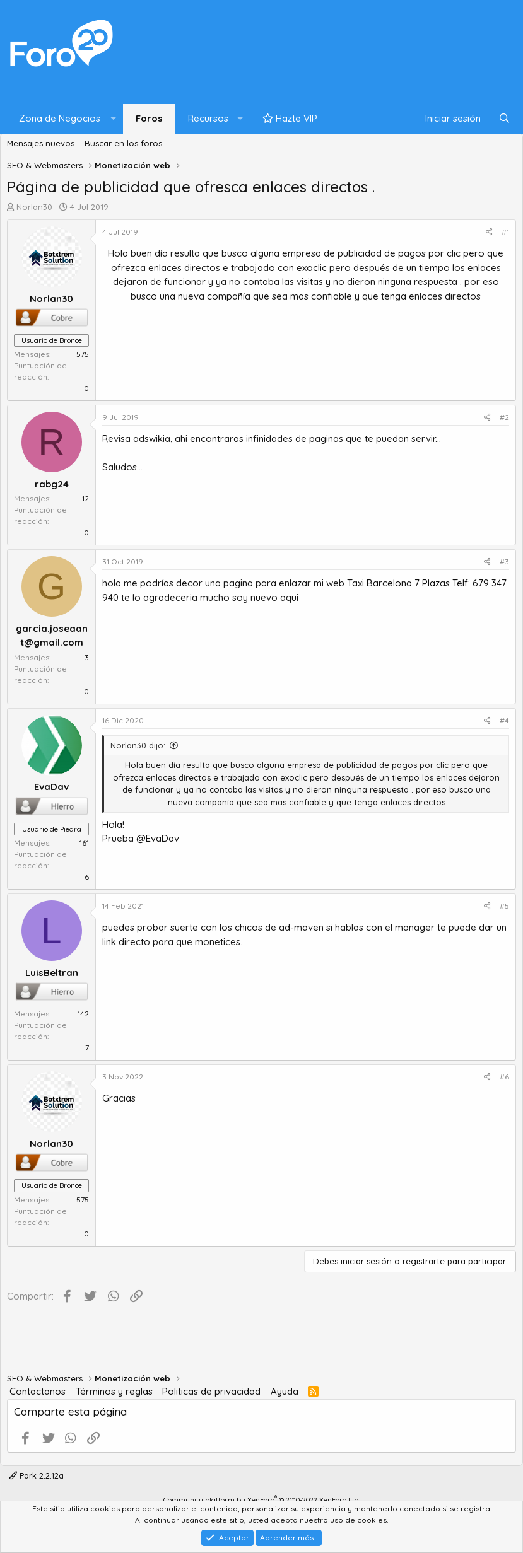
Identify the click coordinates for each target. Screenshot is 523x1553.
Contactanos (37, 1391)
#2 (504, 417)
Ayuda (284, 1391)
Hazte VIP (289, 118)
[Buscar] (504, 119)
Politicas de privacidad (211, 1391)
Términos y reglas (114, 1391)
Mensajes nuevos (40, 143)
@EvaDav (157, 838)
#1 (505, 231)
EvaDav (51, 787)
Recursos (208, 118)
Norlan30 (34, 207)
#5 (504, 905)
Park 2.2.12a (36, 1475)
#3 (504, 561)
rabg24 (52, 484)
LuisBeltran (51, 973)
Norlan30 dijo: (137, 745)
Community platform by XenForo (261, 1500)
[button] (64, 119)
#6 (504, 1076)
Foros (149, 118)
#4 (504, 720)
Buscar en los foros (123, 143)
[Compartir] (489, 232)
